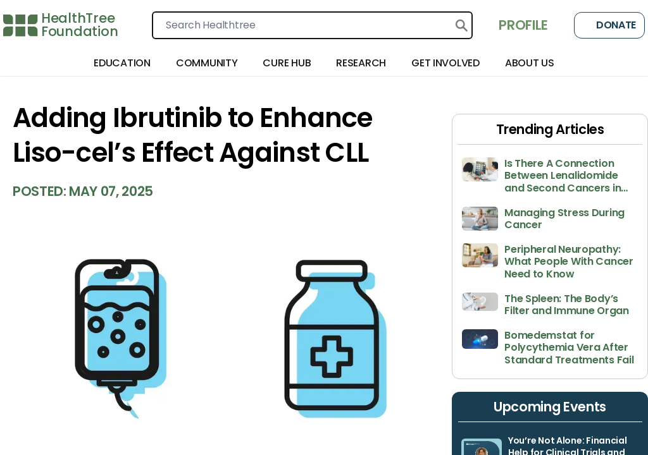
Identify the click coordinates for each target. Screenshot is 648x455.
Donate (609, 25)
